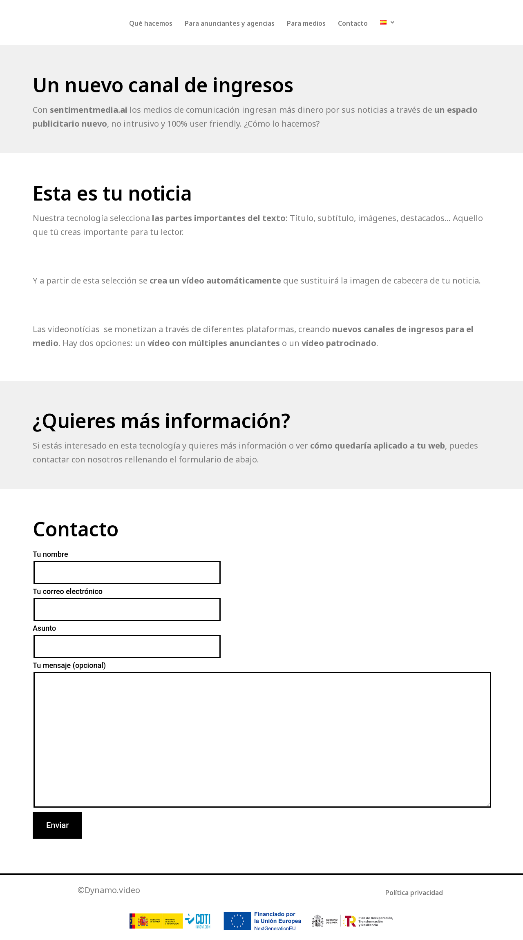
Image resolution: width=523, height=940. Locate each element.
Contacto (353, 23)
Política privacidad (414, 892)
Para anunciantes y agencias (230, 23)
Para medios (306, 23)
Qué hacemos (150, 23)
